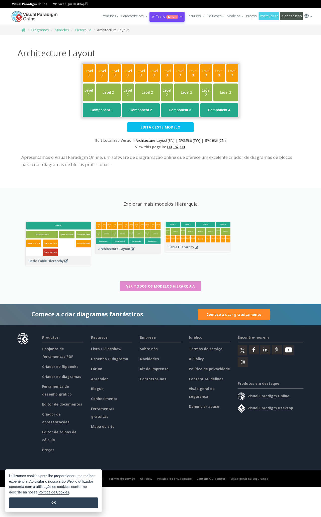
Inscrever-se (268, 16)
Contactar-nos (153, 378)
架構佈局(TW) (189, 140)
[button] (134, 16)
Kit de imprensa (154, 368)
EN (169, 147)
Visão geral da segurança (249, 478)
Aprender (99, 378)
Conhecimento (104, 398)
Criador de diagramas (61, 376)
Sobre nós (149, 348)
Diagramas (40, 30)
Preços (251, 16)
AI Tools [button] (167, 16)
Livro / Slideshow (106, 348)
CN (182, 147)
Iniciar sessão (291, 16)
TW (176, 147)
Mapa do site (103, 426)
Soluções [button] (215, 16)
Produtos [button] (110, 16)
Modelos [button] (234, 16)
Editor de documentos (62, 404)
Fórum (96, 368)
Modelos (62, 30)
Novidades (149, 358)
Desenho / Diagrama (109, 358)
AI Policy (196, 358)
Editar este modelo (160, 127)
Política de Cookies (53, 492)
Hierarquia (83, 30)
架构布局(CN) (215, 140)
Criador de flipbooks (60, 366)
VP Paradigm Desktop (70, 4)
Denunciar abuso (204, 406)
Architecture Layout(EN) (155, 140)
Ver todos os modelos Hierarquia (160, 286)
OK (53, 502)
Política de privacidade (209, 368)
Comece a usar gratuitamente (234, 314)
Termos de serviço (205, 348)
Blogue (97, 388)
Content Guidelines (206, 378)
